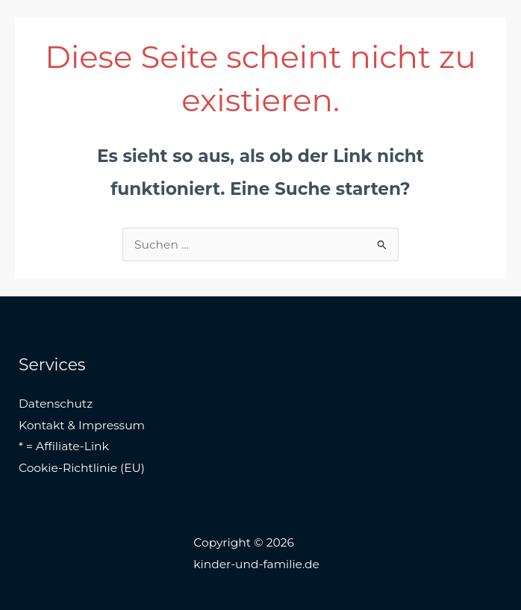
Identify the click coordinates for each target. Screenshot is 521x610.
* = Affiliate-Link (64, 446)
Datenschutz (56, 403)
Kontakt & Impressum (82, 425)
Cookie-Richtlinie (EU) (82, 468)
